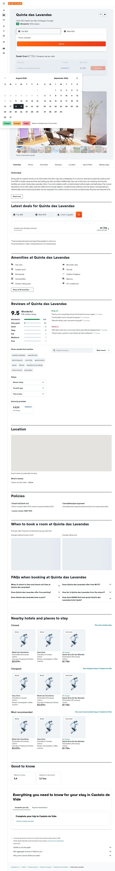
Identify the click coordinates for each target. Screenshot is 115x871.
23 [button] (21, 74)
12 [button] (38, 63)
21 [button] (48, 68)
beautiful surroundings (34, 365)
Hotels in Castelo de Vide (24, 822)
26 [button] (38, 74)
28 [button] (48, 74)
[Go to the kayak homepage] (15, 3)
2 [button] (21, 57)
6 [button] (43, 57)
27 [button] (43, 74)
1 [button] (53, 52)
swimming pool (17, 361)
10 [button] (27, 63)
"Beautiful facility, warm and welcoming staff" (71, 321)
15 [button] (54, 63)
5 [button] (37, 57)
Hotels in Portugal (45, 867)
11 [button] (32, 63)
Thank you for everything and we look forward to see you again (77, 315)
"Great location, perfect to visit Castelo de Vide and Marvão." (76, 333)
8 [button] (53, 57)
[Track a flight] (4, 31)
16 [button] (21, 68)
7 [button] (48, 57)
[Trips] (4, 42)
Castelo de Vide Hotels (61, 867)
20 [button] (43, 68)
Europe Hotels (32, 867)
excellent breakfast (18, 356)
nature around (17, 370)
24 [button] (27, 74)
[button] (3, 3)
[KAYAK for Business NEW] (4, 35)
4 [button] (32, 57)
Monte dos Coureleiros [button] (20, 653)
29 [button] (54, 74)
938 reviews (34, 24)
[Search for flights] (4, 10)
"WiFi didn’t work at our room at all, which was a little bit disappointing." (79, 330)
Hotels (24, 867)
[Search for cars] (4, 20)
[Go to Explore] (4, 26)
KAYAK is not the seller (62, 847)
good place (28, 370)
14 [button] (48, 63)
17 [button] (27, 68)
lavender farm (32, 356)
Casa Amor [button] (41, 653)
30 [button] (21, 79)
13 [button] (43, 63)
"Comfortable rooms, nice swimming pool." (70, 318)
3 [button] (26, 57)
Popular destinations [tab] (39, 808)
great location (39, 361)
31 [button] (27, 79)
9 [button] (21, 63)
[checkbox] (22, 409)
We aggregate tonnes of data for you (62, 851)
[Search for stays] (4, 15)
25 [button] (32, 74)
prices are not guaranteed (56, 841)
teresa (14, 365)
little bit (21, 365)
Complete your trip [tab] (22, 808)
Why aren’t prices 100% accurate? (62, 855)
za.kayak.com (15, 867)
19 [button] (38, 68)
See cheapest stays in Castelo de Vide (97, 669)
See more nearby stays (103, 625)
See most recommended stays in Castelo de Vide (93, 712)
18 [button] (32, 68)
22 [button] (54, 68)
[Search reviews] (74, 350)
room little (28, 361)
